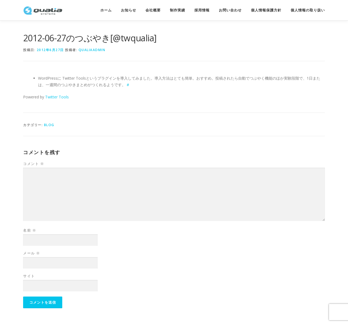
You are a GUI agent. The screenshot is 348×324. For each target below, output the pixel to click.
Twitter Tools (57, 96)
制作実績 (177, 10)
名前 (29, 230)
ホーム (106, 10)
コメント (33, 163)
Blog (49, 125)
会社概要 (153, 10)
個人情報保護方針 (266, 10)
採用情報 (202, 10)
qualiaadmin (92, 50)
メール (31, 253)
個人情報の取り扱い (308, 10)
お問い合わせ (230, 10)
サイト (29, 275)
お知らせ (128, 10)
